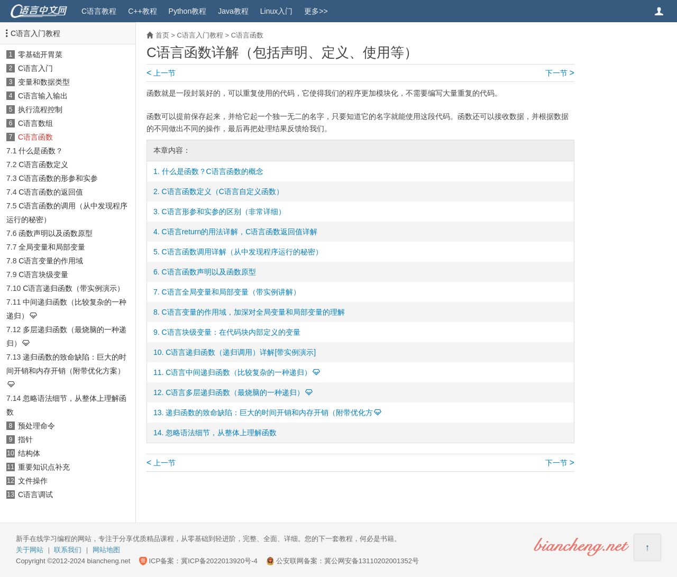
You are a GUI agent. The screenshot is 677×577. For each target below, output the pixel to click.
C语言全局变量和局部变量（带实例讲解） (231, 292)
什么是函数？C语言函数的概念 (212, 171)
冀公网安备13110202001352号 (371, 561)
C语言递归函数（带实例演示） (73, 288)
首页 (162, 35)
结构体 (29, 453)
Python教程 (188, 11)
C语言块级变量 (43, 274)
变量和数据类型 (44, 82)
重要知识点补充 (44, 467)
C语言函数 (35, 137)
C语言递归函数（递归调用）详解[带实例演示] (241, 352)
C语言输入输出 (43, 95)
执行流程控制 (40, 109)
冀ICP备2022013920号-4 (219, 561)
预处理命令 (36, 426)
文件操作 (33, 481)
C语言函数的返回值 (51, 192)
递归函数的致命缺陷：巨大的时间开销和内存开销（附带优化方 (269, 412)
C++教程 (142, 11)
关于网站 (29, 550)
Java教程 (233, 11)
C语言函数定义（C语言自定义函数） (222, 191)
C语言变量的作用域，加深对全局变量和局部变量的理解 (253, 312)
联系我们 (67, 550)
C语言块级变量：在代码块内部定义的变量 (231, 332)
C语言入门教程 (35, 33)
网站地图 (106, 550)
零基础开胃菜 (40, 54)
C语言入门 (35, 68)
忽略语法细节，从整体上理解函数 (221, 432)
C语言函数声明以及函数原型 (209, 272)
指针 (25, 439)
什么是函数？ (41, 150)
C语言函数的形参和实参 (58, 178)
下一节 (559, 73)
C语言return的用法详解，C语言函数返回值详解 (240, 231)
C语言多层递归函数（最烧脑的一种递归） (235, 392)
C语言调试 (35, 494)
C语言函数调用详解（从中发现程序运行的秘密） (242, 252)
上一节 (161, 73)
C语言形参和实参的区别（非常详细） (224, 211)
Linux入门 (276, 11)
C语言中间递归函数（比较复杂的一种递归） (239, 372)
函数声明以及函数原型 (56, 233)
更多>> (315, 11)
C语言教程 (98, 11)
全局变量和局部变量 (52, 247)
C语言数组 (35, 123)
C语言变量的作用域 (51, 261)
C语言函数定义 (43, 164)
